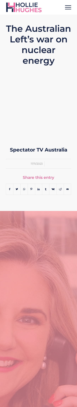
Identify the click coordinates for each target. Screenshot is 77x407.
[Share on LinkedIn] (38, 189)
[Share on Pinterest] (31, 189)
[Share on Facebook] (9, 189)
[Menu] (66, 7)
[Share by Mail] (67, 189)
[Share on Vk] (53, 189)
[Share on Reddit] (60, 189)
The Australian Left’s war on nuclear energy (38, 44)
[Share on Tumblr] (45, 189)
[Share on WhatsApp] (24, 189)
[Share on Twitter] (16, 189)
